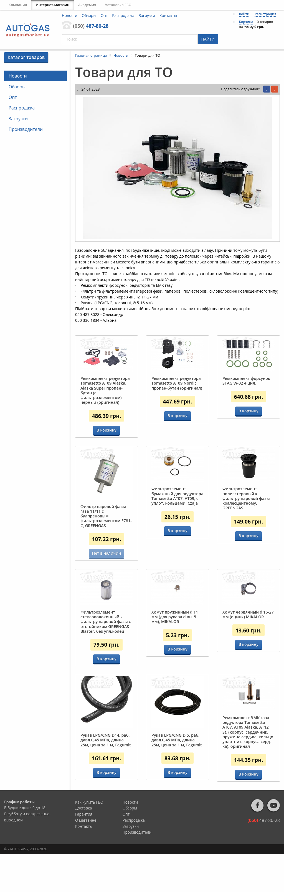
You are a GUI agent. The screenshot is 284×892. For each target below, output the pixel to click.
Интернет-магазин (52, 4)
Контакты (168, 15)
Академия (87, 4)
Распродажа (123, 15)
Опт (104, 15)
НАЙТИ (207, 39)
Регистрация (265, 14)
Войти (244, 14)
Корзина (246, 21)
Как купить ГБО (89, 840)
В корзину (106, 430)
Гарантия (83, 852)
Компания (18, 4)
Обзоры (89, 15)
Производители (26, 129)
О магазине (86, 858)
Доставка (83, 846)
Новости (69, 15)
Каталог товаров (26, 57)
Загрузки (147, 15)
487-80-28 (90, 26)
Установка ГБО (118, 4)
